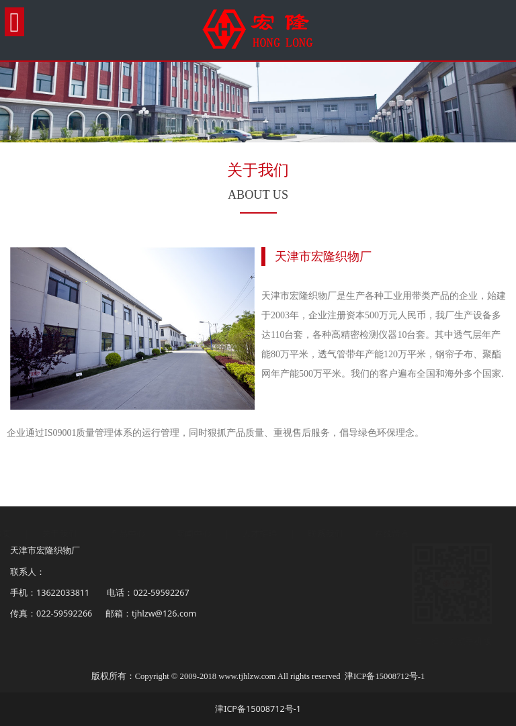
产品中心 (141, 533)
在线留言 (405, 533)
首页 (15, 533)
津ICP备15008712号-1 (385, 676)
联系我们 (338, 533)
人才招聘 (273, 533)
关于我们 (72, 533)
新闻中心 (207, 533)
